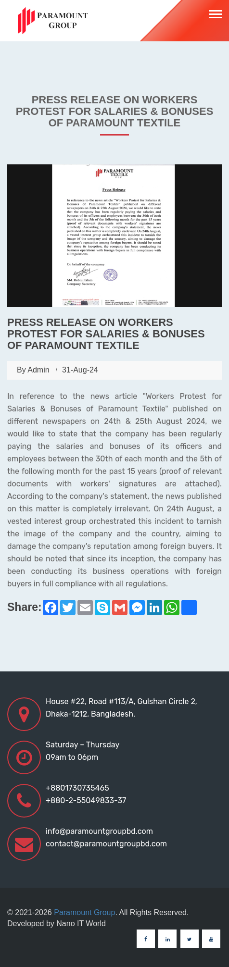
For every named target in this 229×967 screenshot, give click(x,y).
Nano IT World (81, 923)
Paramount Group (84, 912)
